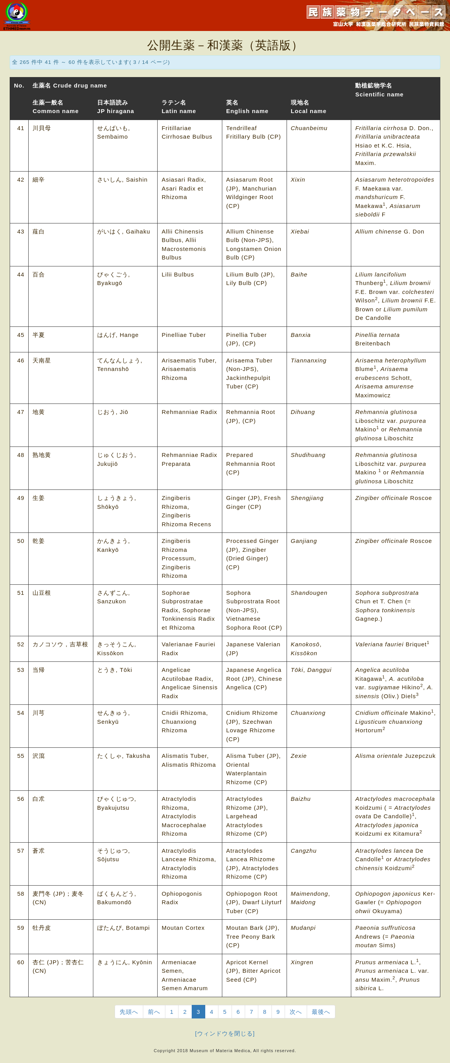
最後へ (321, 1011)
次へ (296, 1011)
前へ (154, 1011)
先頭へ (129, 1011)
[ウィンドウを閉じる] (225, 1033)
